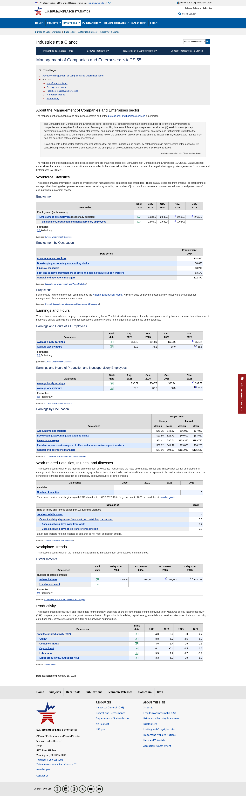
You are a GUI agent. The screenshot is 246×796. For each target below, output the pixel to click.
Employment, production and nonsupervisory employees (74, 221)
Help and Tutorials (154, 740)
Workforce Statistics (57, 83)
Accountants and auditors (51, 258)
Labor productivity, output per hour (59, 657)
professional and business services (126, 116)
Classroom (145, 692)
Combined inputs (49, 643)
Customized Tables (87, 31)
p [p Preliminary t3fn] (192, 341)
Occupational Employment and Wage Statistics (65, 284)
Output (43, 638)
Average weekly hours (49, 346)
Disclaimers (150, 724)
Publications (94, 692)
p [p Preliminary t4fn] (192, 382)
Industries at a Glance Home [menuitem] (58, 50)
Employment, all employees (55, 217)
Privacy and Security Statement (161, 718)
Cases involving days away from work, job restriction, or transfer (76, 519)
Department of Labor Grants (112, 718)
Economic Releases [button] (115, 22)
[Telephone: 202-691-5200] (63, 760)
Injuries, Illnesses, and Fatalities (58, 540)
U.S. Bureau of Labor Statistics (67, 11)
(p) (39, 230)
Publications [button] (90, 22)
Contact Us (42, 775)
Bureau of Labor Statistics (48, 31)
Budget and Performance (110, 713)
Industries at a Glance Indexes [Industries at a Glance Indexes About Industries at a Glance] (139, 50)
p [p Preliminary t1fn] (175, 215)
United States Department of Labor (194, 2)
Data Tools (69, 31)
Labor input (45, 653)
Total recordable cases (50, 514)
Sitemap (148, 707)
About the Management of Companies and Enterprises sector (73, 75)
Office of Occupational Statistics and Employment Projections (71, 304)
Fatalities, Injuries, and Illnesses (62, 90)
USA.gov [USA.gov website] (100, 729)
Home (40, 692)
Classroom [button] (138, 22)
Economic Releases (120, 692)
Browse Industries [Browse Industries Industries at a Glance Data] (97, 50)
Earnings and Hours (56, 87)
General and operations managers (56, 277)
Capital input (46, 648)
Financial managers (48, 268)
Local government (49, 584)
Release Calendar (193, 8)
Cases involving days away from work (63, 524)
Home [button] (38, 22)
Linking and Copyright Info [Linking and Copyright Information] (159, 729)
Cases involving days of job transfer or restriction (70, 528)
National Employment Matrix (107, 294)
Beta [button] (153, 22)
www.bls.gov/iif (167, 497)
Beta (160, 692)
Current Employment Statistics (58, 237)
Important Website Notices (159, 734)
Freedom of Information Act (159, 713)
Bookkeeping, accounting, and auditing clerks (63, 263)
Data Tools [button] (70, 22)
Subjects (55, 692)
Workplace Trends (56, 94)
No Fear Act (102, 724)
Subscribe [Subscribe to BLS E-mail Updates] (207, 8)
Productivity (53, 98)
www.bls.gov (43, 769)
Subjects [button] (53, 22)
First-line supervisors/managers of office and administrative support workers (80, 272)
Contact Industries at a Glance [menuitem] (187, 50)
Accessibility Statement (157, 745)
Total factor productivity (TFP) (54, 634)
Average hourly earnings (51, 342)
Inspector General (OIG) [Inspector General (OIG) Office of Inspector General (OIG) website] (110, 707)
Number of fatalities (48, 492)
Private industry (48, 579)
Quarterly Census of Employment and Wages (64, 599)
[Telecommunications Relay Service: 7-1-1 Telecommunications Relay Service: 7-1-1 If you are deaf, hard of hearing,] (63, 765)
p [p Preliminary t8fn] (166, 578)
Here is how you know (97, 2)
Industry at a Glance (110, 31)
